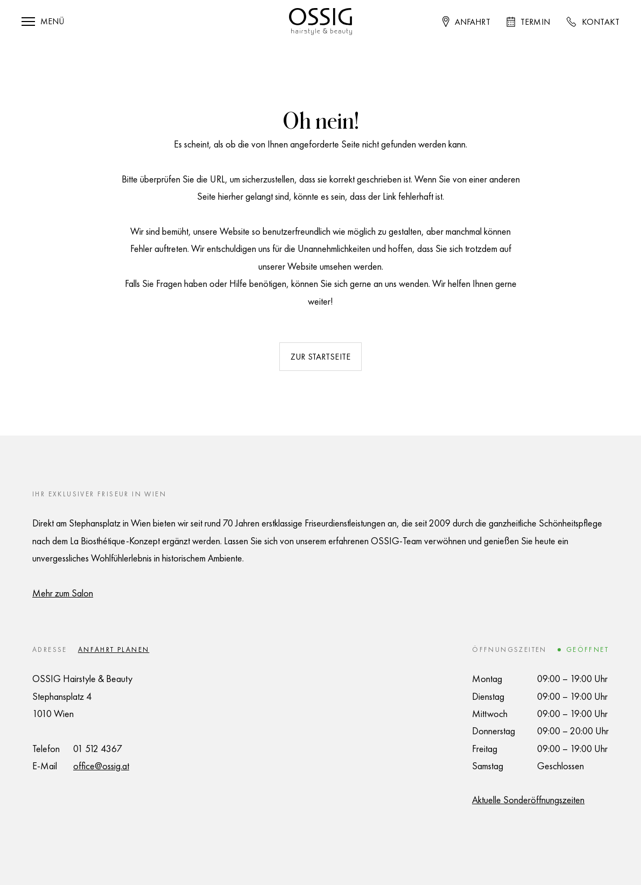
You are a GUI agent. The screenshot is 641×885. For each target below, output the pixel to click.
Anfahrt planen (114, 649)
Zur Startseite (320, 356)
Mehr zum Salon (62, 593)
